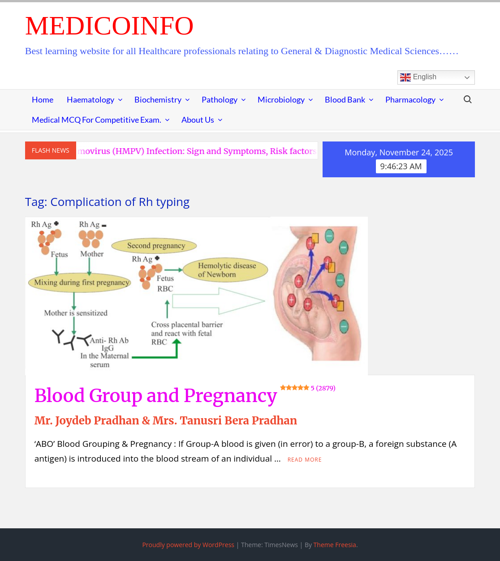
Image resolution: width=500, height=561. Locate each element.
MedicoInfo (109, 25)
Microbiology (281, 99)
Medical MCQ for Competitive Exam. (96, 119)
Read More (305, 459)
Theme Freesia (335, 544)
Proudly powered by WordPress (188, 544)
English (418, 77)
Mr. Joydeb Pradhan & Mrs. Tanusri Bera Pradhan (165, 421)
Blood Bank (345, 99)
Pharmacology (410, 99)
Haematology (90, 99)
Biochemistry (157, 99)
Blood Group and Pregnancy (185, 396)
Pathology (219, 99)
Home (42, 99)
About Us (197, 119)
